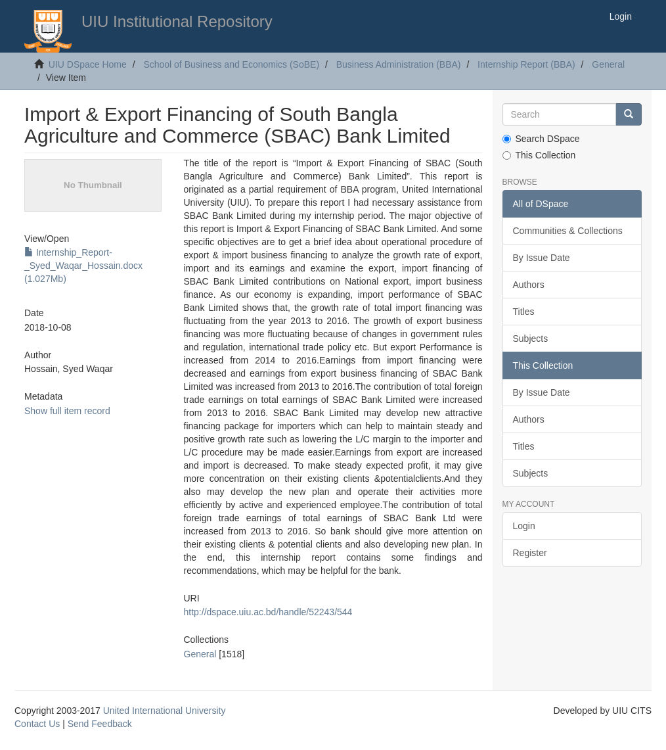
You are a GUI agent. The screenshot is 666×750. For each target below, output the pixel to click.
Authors (528, 284)
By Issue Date (541, 257)
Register (530, 553)
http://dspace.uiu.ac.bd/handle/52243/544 (268, 612)
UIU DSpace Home (88, 64)
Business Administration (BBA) (398, 64)
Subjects (530, 338)
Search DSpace (541, 138)
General (608, 64)
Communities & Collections (568, 230)
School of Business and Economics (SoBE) (231, 64)
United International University (164, 710)
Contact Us (37, 723)
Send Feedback (100, 723)
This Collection (539, 155)
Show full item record (67, 411)
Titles (524, 311)
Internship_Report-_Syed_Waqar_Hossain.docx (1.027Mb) (83, 265)
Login (524, 526)
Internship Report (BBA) (526, 64)
